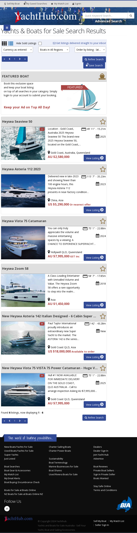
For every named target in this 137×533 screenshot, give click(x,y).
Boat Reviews (100, 466)
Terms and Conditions (105, 490)
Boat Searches (12, 466)
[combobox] (17, 50)
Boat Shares (55, 470)
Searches (35, 3)
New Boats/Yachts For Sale (18, 446)
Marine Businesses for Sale (63, 466)
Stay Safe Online (102, 486)
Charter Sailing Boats (60, 446)
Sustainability (56, 458)
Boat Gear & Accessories (17, 470)
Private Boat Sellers (103, 470)
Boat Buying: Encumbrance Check (21, 482)
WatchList (59, 4)
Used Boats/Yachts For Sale (19, 450)
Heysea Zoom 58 (15, 268)
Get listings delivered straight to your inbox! (79, 43)
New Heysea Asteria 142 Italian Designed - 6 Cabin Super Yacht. (50, 316)
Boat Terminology (58, 462)
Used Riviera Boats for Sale (63, 474)
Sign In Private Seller (104, 474)
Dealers (97, 446)
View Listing (94, 158)
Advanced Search (108, 21)
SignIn (76, 3)
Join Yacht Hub (101, 454)
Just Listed (9, 458)
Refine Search (94, 59)
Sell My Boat (12, 3)
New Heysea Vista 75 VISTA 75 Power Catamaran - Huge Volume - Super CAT (50, 368)
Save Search (94, 65)
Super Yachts (11, 454)
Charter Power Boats (60, 450)
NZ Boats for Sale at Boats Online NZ (23, 494)
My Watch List (11, 474)
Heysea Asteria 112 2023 (21, 169)
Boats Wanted (100, 478)
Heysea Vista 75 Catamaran (24, 221)
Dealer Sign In (100, 450)
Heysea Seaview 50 (17, 121)
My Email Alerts (12, 478)
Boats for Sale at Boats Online (20, 490)
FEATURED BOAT (15, 76)
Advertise (98, 458)
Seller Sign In (102, 525)
